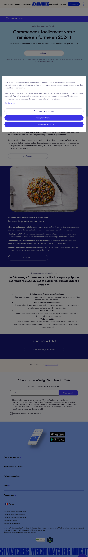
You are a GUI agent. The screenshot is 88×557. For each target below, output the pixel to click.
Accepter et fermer (44, 118)
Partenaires (10, 103)
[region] (44, 104)
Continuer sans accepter (44, 124)
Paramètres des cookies (44, 111)
